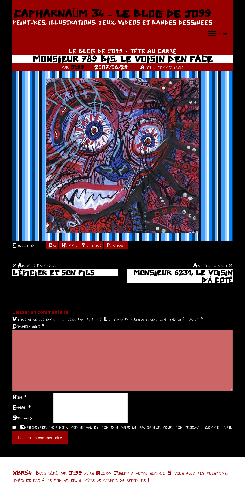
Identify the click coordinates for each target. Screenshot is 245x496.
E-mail (21, 407)
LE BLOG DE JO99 (96, 51)
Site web (22, 417)
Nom (19, 397)
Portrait (115, 245)
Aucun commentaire (161, 67)
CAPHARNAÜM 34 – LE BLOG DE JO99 (112, 13)
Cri (52, 245)
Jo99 (77, 67)
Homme (69, 245)
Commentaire (28, 326)
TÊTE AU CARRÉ (153, 51)
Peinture (91, 245)
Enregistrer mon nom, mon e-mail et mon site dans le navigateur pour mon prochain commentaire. (126, 427)
